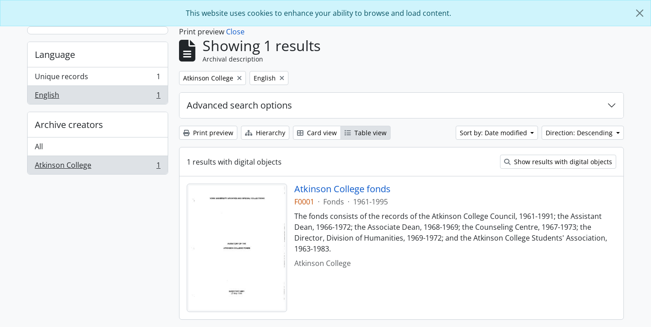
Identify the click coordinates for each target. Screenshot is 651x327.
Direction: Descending (580, 132)
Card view (317, 132)
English (97, 97)
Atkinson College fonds (342, 189)
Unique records (97, 78)
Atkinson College (97, 167)
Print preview (208, 132)
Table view (365, 132)
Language (55, 54)
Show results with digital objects (558, 161)
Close (235, 32)
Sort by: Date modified (494, 132)
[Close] (640, 13)
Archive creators (69, 124)
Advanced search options (239, 105)
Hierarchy (265, 132)
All (39, 147)
